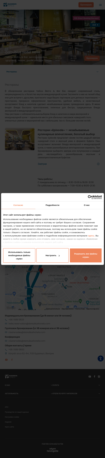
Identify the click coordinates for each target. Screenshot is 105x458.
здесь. (92, 235)
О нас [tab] (87, 205)
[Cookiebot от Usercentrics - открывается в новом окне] (90, 197)
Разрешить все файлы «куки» (85, 255)
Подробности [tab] (52, 205)
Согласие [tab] (18, 205)
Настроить (53, 255)
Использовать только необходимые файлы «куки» (19, 255)
